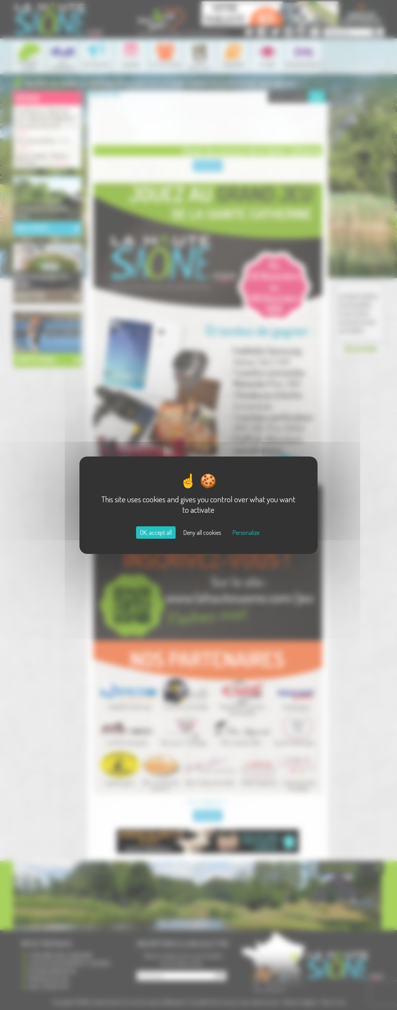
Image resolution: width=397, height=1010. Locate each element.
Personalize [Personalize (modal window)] (246, 532)
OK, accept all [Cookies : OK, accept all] (156, 532)
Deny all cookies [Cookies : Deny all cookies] (202, 532)
